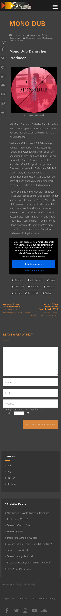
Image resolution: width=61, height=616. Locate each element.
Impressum (9, 598)
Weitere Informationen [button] (33, 270)
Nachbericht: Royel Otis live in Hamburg (27, 512)
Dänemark (30, 38)
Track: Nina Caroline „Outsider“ (22, 537)
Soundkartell (33, 293)
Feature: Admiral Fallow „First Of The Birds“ (28, 543)
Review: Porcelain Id (16, 550)
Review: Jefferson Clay (17, 525)
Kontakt (24, 598)
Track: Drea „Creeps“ (16, 519)
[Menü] (55, 6)
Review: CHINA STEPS (18, 568)
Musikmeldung (48, 38)
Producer (50, 286)
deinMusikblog (36, 280)
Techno (20, 40)
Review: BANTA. (14, 531)
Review (12, 40)
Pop (8, 471)
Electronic (11, 484)
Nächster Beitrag (44, 307)
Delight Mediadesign (26, 584)
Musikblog (35, 286)
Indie (8, 465)
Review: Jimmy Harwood (19, 556)
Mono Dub (19, 286)
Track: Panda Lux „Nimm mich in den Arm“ (28, 562)
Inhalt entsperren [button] (33, 264)
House (38, 38)
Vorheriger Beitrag (16, 305)
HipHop (10, 477)
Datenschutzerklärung (44, 598)
